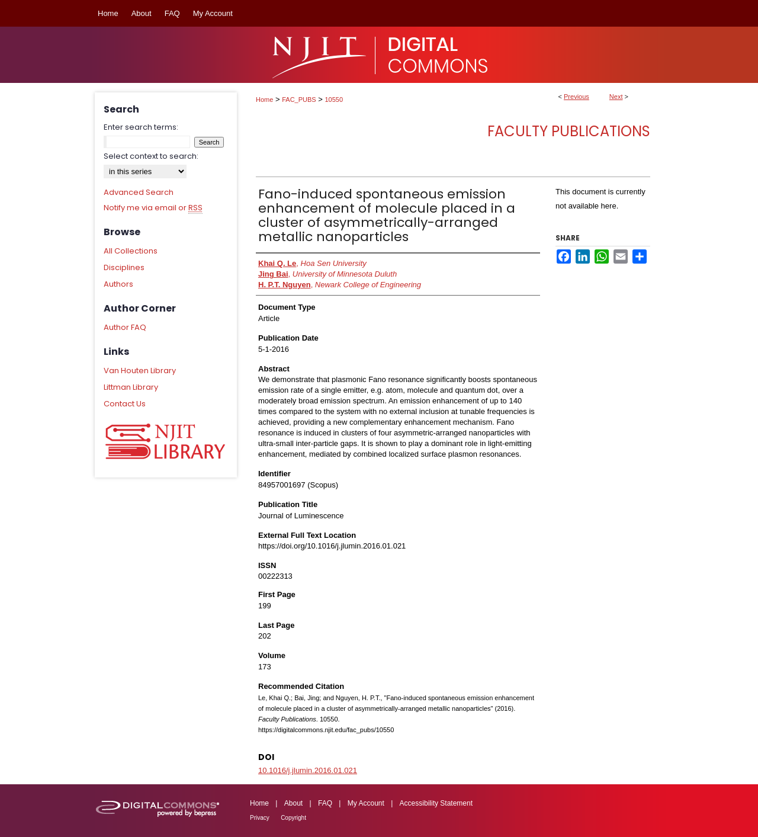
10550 (334, 99)
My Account (366, 803)
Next (616, 96)
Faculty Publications (568, 131)
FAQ (325, 803)
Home (264, 99)
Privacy (259, 817)
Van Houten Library (140, 370)
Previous (576, 96)
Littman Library (131, 387)
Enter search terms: (141, 127)
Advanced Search (139, 192)
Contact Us (125, 403)
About (293, 803)
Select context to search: (151, 156)
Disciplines (124, 267)
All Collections (131, 250)
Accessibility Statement (436, 803)
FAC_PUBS (299, 99)
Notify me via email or (153, 208)
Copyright (293, 817)
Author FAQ (125, 327)
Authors (118, 284)
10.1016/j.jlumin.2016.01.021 (307, 770)
